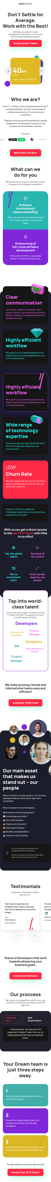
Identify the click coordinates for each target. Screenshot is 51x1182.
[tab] (13, 1019)
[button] (8, 71)
